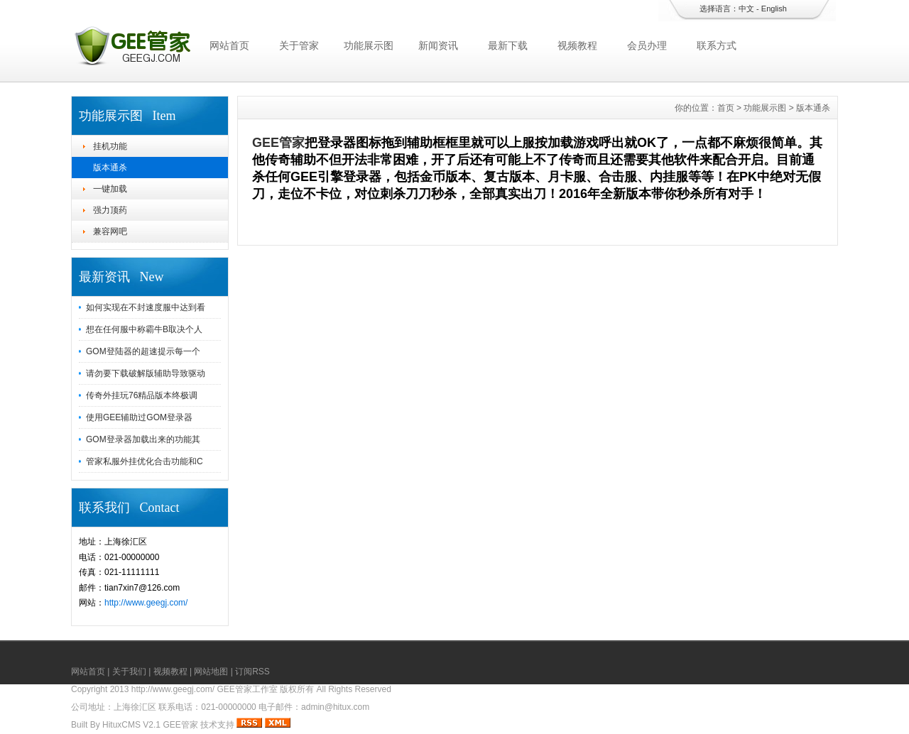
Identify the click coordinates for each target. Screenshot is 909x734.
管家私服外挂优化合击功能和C (144, 461)
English (774, 8)
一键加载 (110, 189)
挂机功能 (110, 146)
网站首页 (229, 45)
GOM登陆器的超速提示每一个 (143, 351)
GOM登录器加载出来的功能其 (143, 439)
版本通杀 (110, 167)
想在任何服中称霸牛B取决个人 (144, 329)
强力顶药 (110, 210)
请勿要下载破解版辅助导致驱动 (145, 373)
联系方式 (716, 45)
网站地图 (211, 672)
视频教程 (577, 45)
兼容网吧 (110, 231)
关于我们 (129, 672)
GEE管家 (278, 143)
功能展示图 (368, 45)
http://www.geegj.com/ (145, 603)
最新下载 (508, 45)
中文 (746, 8)
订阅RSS (252, 672)
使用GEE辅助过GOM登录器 (139, 417)
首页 (725, 108)
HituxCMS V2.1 (131, 725)
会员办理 (647, 45)
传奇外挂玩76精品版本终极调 (141, 395)
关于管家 (299, 45)
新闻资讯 (438, 45)
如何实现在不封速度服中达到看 (145, 307)
